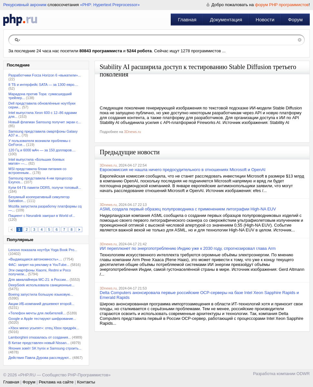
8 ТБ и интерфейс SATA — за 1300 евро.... (43, 85)
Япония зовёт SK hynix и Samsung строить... (44, 348)
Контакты (86, 382)
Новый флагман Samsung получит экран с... (44, 122)
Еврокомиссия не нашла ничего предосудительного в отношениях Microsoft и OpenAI (183, 169)
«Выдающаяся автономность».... (35, 259)
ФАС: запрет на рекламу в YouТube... (38, 265)
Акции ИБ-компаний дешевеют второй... (41, 304)
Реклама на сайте (56, 382)
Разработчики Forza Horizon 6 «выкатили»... (44, 75)
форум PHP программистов (281, 4)
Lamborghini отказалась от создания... (39, 337)
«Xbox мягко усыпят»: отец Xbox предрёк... (43, 328)
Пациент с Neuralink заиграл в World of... (41, 216)
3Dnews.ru (132, 132)
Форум (295, 19)
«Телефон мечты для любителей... (37, 313)
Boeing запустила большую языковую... (40, 294)
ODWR (303, 373)
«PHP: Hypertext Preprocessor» (110, 4)
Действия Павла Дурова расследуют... (39, 358)
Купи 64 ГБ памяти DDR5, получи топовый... (44, 187)
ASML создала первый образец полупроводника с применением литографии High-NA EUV (188, 209)
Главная (187, 19)
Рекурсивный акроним (24, 4)
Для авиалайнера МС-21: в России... (38, 279)
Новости (265, 19)
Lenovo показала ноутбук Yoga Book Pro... (42, 250)
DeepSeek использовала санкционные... (41, 285)
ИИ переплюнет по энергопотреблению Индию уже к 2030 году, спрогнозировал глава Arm (188, 248)
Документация (226, 19)
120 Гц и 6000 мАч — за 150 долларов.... (42, 150)
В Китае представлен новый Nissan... (38, 343)
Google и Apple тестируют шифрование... (42, 319)
